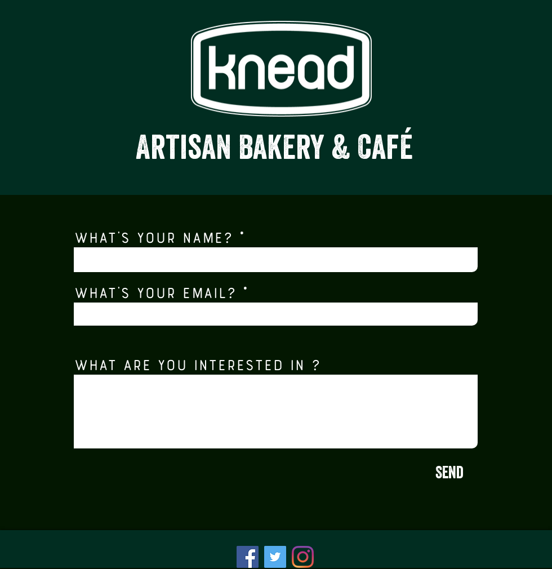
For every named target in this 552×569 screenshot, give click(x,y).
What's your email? (155, 291)
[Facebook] (248, 557)
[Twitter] (275, 557)
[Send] (449, 474)
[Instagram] (303, 557)
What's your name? (153, 236)
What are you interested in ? (197, 363)
